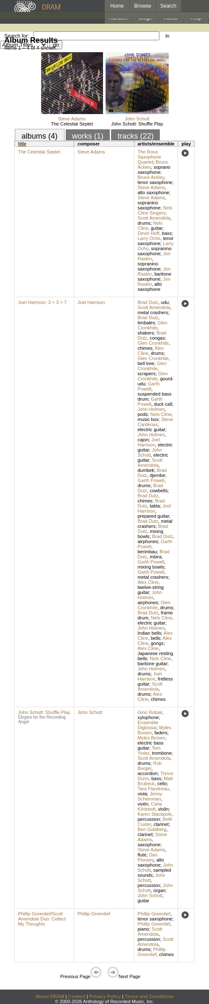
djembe (157, 475)
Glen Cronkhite (152, 325)
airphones (148, 541)
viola (143, 793)
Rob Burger (150, 766)
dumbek (146, 470)
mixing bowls (151, 566)
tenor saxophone (155, 182)
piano (143, 928)
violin (143, 803)
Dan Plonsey (148, 857)
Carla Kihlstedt (150, 806)
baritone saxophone (155, 276)
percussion (149, 819)
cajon (143, 439)
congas (157, 337)
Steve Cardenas (155, 422)
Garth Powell (149, 386)
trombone (161, 753)
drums (144, 223)
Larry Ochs (149, 238)
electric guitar (151, 429)
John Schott (137, 118)
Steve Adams (72, 118)
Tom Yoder (149, 750)
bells (156, 638)
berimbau (147, 551)
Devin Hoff (148, 233)
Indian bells (150, 633)
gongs (157, 643)
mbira (156, 556)
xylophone (148, 717)
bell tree (146, 363)
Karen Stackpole (155, 814)
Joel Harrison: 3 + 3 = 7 (42, 302)
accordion (148, 773)
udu (165, 302)
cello (162, 783)
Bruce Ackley (151, 177)
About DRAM (50, 996)
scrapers (147, 373)
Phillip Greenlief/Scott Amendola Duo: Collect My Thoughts (42, 918)
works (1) (87, 136)
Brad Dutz (148, 302)
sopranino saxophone (149, 205)
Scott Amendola (154, 217)
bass (167, 233)
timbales (146, 322)
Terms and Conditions (149, 996)
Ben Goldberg (152, 829)
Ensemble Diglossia (148, 725)
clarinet (160, 824)
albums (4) (40, 136)
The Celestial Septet (72, 123)
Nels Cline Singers (155, 210)
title (22, 143)
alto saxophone (154, 192)
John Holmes (151, 409)
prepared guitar (154, 516)
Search (168, 6)
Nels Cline (160, 414)
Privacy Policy (105, 996)
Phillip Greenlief (94, 913)
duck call (163, 404)
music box (148, 419)
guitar (157, 228)
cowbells (158, 490)
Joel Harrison (91, 302)
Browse (142, 6)
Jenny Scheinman (150, 796)
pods (143, 414)
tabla (155, 505)
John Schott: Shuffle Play (137, 123)
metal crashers (153, 312)
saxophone (149, 844)
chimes (145, 348)
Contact (76, 996)
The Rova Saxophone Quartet (150, 157)
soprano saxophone (154, 170)
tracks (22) (135, 136)
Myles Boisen (151, 737)
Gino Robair (150, 712)
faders (160, 732)
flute (142, 854)
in (167, 36)
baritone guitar (152, 663)
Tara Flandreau (153, 788)
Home (117, 6)
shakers (146, 332)
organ (159, 890)
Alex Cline (148, 582)
